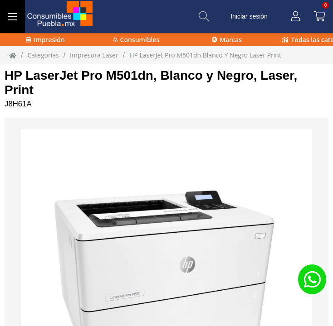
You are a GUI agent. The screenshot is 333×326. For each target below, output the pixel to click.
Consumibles (136, 39)
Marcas (227, 39)
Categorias (43, 55)
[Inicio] (12, 55)
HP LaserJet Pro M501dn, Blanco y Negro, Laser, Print (151, 82)
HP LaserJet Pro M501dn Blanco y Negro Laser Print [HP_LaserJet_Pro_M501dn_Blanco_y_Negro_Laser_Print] (205, 55)
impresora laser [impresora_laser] (94, 55)
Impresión (45, 39)
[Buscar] (203, 16)
